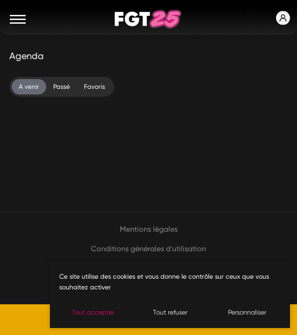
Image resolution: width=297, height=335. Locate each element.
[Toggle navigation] (17, 19)
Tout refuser (170, 312)
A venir (29, 86)
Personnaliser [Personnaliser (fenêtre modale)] (247, 312)
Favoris (94, 86)
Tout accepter (93, 312)
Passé (61, 86)
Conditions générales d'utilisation (148, 248)
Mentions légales (149, 229)
